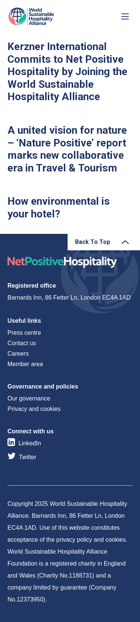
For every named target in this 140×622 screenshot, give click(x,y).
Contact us (21, 343)
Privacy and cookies (33, 409)
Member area (25, 364)
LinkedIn (29, 443)
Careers (18, 353)
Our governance (28, 398)
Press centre (24, 332)
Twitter (27, 457)
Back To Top (92, 241)
